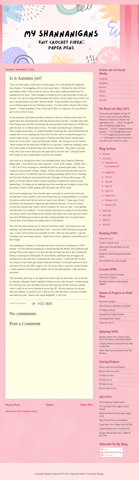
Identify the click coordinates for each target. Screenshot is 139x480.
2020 (104, 220)
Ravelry (102, 87)
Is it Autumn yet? (111, 166)
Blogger (100, 474)
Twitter (102, 96)
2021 (104, 215)
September (110, 162)
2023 (104, 159)
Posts (104, 449)
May (107, 186)
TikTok (102, 91)
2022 (104, 211)
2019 (104, 225)
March (108, 195)
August (108, 172)
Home (49, 404)
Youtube (102, 100)
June (107, 182)
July (107, 177)
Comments (107, 455)
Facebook (103, 79)
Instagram (103, 83)
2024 (104, 154)
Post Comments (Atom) (27, 411)
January (108, 205)
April (107, 191)
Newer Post (12, 404)
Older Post (86, 404)
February (109, 200)
